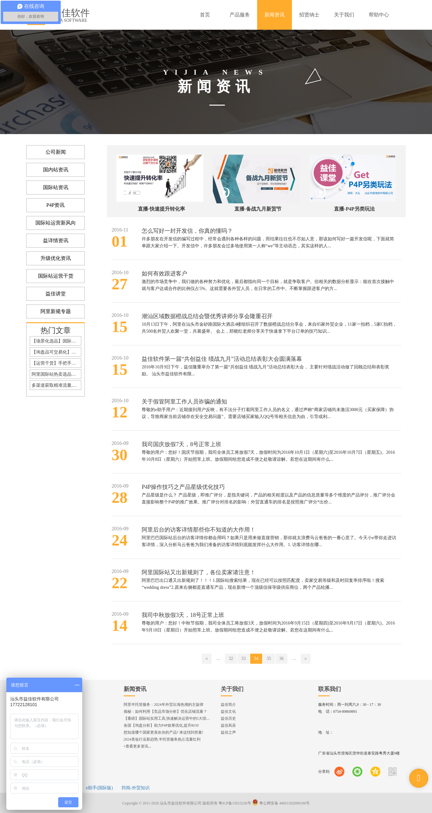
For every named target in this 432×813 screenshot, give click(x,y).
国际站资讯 (55, 187)
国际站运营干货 (55, 276)
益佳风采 (228, 725)
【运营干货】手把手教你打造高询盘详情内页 (56, 363)
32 (231, 658)
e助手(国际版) (99, 787)
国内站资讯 (55, 169)
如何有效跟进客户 (164, 273)
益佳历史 (228, 718)
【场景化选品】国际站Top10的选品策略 (56, 341)
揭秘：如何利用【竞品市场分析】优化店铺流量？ (165, 711)
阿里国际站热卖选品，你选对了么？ (56, 374)
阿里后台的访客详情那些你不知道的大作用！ (199, 530)
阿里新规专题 (55, 311)
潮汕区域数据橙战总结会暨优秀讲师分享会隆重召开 (207, 316)
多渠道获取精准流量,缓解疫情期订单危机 (56, 385)
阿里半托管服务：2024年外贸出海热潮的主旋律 (163, 704)
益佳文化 (228, 711)
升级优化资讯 (55, 258)
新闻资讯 (135, 689)
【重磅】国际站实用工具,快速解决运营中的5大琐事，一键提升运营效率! (184, 718)
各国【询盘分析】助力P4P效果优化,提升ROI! (161, 725)
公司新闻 (56, 152)
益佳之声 (228, 732)
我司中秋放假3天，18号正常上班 (183, 615)
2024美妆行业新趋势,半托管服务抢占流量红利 (162, 739)
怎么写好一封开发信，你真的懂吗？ (187, 231)
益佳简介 (228, 704)
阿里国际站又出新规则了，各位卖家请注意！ (199, 572)
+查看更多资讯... (137, 746)
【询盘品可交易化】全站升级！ (56, 352)
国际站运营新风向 (55, 222)
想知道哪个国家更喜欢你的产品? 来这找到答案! (163, 732)
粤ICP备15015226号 (235, 803)
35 (269, 658)
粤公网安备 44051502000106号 (281, 803)
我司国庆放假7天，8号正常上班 (181, 444)
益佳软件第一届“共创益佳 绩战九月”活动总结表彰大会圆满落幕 (222, 359)
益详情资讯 (55, 240)
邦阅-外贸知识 (135, 787)
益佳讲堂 (56, 293)
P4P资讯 (55, 205)
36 (281, 658)
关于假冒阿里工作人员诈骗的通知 (184, 401)
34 (256, 658)
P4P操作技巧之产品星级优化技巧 (183, 487)
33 (243, 658)
